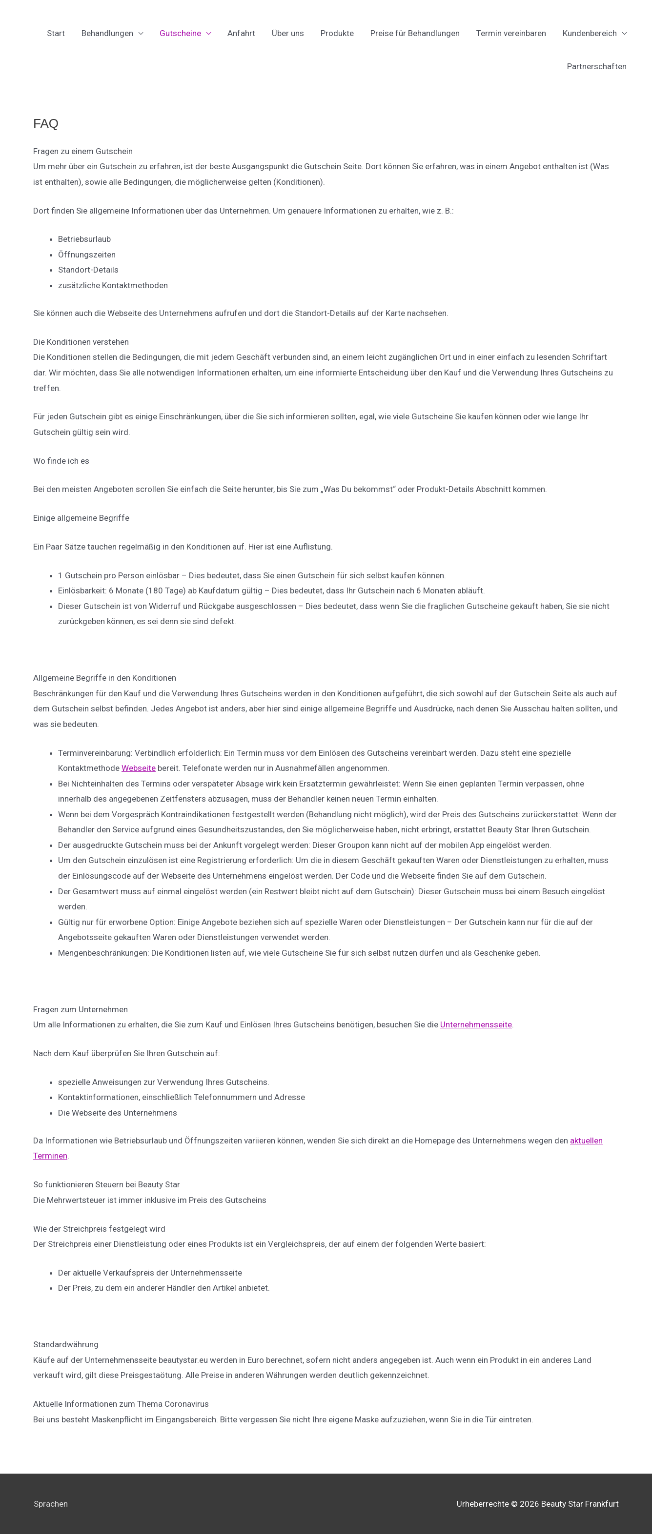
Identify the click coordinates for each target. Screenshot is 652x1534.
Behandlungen (107, 33)
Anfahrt (241, 33)
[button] (326, 151)
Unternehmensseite (476, 1024)
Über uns (288, 33)
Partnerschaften (597, 66)
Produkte (337, 33)
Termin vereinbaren (511, 33)
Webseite (139, 768)
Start (56, 33)
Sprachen (50, 1504)
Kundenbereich (590, 33)
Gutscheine (180, 33)
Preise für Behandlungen (415, 33)
